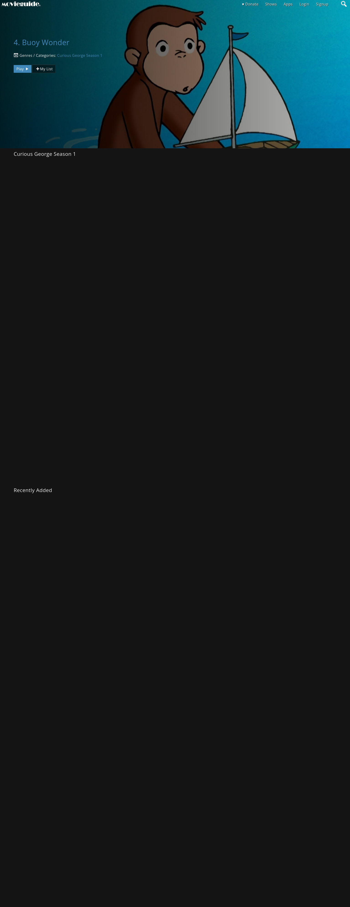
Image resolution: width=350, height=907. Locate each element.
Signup (322, 4)
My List (44, 69)
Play (23, 68)
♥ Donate (250, 4)
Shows (271, 4)
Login (304, 4)
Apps (288, 4)
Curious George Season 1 (79, 55)
